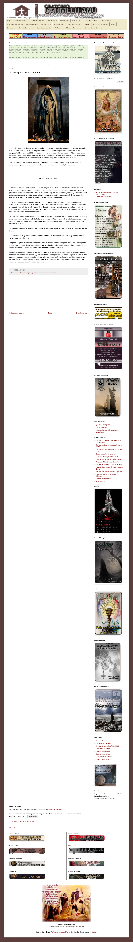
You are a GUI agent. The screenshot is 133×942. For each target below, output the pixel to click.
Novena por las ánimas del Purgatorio (109, 472)
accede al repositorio (55, 809)
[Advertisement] (48, 296)
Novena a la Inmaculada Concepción (109, 459)
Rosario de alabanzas (103, 479)
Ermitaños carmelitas (44, 28)
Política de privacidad (58, 932)
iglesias (34, 275)
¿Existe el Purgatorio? (103, 425)
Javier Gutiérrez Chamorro (17, 828)
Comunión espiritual (20, 20)
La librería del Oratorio (15, 24)
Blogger (94, 932)
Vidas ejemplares (32, 24)
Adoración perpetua (37, 20)
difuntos (22, 275)
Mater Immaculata (29, 37)
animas (17, 275)
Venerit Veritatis (16, 37)
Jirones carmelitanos (103, 751)
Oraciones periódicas (100, 24)
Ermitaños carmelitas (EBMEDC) (107, 746)
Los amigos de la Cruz (98, 37)
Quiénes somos (105, 20)
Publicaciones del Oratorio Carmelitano (68, 28)
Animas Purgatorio (45, 37)
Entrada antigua (81, 316)
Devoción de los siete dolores (106, 454)
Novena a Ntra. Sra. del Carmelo (107, 462)
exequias (28, 275)
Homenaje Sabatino (74, 24)
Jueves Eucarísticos (80, 37)
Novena (87, 24)
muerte (39, 275)
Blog (8, 20)
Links (113, 24)
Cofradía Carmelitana (26, 28)
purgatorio (45, 275)
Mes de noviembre (90, 20)
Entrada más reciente (16, 316)
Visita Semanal (59, 24)
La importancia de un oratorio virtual (22, 821)
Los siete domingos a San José (107, 456)
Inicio (50, 316)
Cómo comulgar (101, 427)
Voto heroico (100, 481)
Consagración (46, 24)
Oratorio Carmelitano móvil (94, 28)
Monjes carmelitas (102, 759)
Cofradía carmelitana (103, 743)
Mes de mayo (52, 20)
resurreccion (53, 275)
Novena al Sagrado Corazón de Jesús (109, 464)
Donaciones (11, 28)
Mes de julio (76, 20)
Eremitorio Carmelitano (62, 37)
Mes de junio (64, 20)
